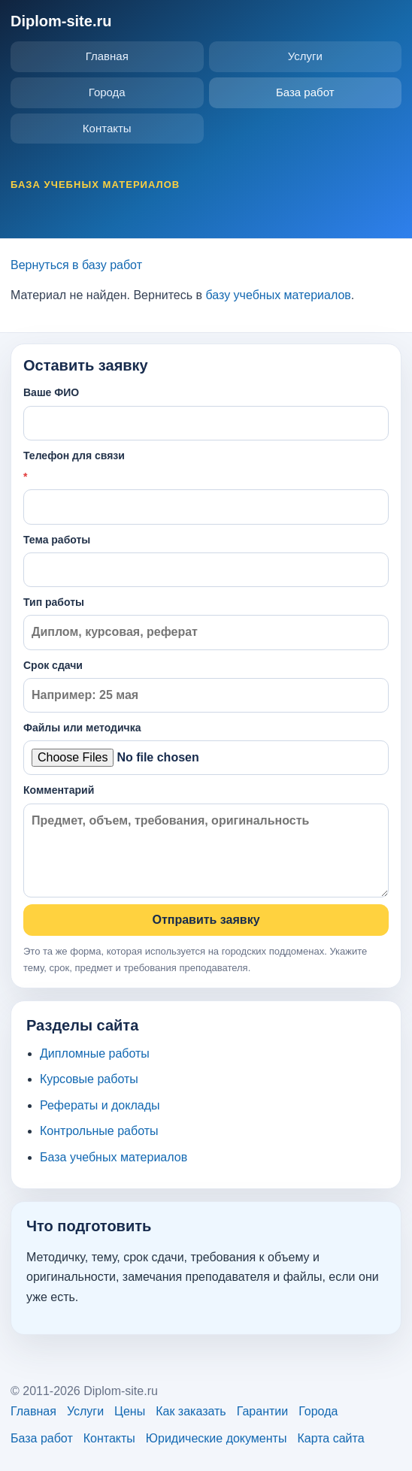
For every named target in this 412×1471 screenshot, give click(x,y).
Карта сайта (330, 1438)
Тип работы (206, 622)
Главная (107, 56)
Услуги (305, 56)
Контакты (107, 128)
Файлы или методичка (206, 748)
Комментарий (206, 840)
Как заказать (191, 1411)
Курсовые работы (89, 1079)
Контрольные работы (99, 1130)
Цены (129, 1411)
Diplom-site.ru (61, 21)
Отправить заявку (205, 919)
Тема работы (206, 560)
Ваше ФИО (206, 413)
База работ (305, 92)
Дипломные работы (95, 1053)
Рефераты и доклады (100, 1105)
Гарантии (263, 1411)
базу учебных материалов (277, 295)
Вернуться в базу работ (76, 265)
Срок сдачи (206, 686)
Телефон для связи (206, 487)
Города (107, 92)
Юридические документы (216, 1438)
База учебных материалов (113, 1157)
